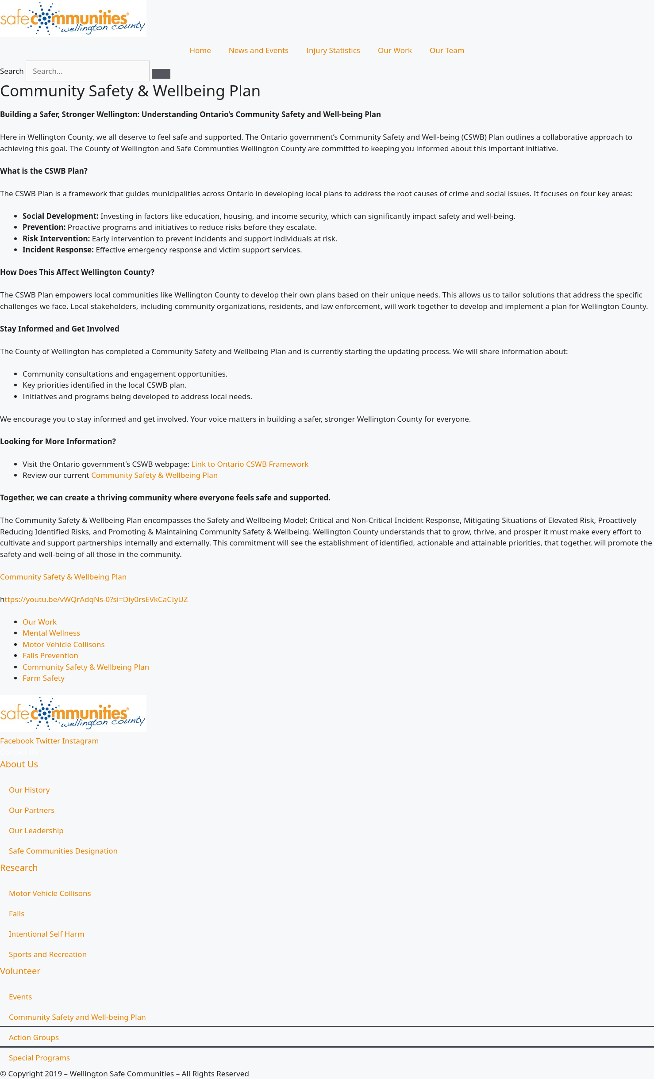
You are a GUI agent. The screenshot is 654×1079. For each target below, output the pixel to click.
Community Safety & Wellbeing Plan (154, 475)
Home (200, 50)
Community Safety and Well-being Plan (77, 1017)
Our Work (395, 50)
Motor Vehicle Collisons (64, 644)
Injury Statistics (333, 50)
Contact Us (19, 752)
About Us (19, 764)
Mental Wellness (51, 633)
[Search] (161, 74)
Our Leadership (36, 830)
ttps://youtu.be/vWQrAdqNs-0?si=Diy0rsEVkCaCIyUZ (96, 599)
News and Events (259, 50)
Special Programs (39, 1057)
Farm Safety (44, 678)
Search (12, 71)
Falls (16, 913)
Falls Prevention (50, 655)
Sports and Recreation (48, 954)
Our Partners (31, 810)
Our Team (447, 50)
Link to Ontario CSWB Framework (250, 464)
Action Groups (34, 1037)
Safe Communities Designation (63, 851)
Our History (29, 790)
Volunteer (20, 971)
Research (19, 867)
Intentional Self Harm (47, 934)
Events (20, 996)
